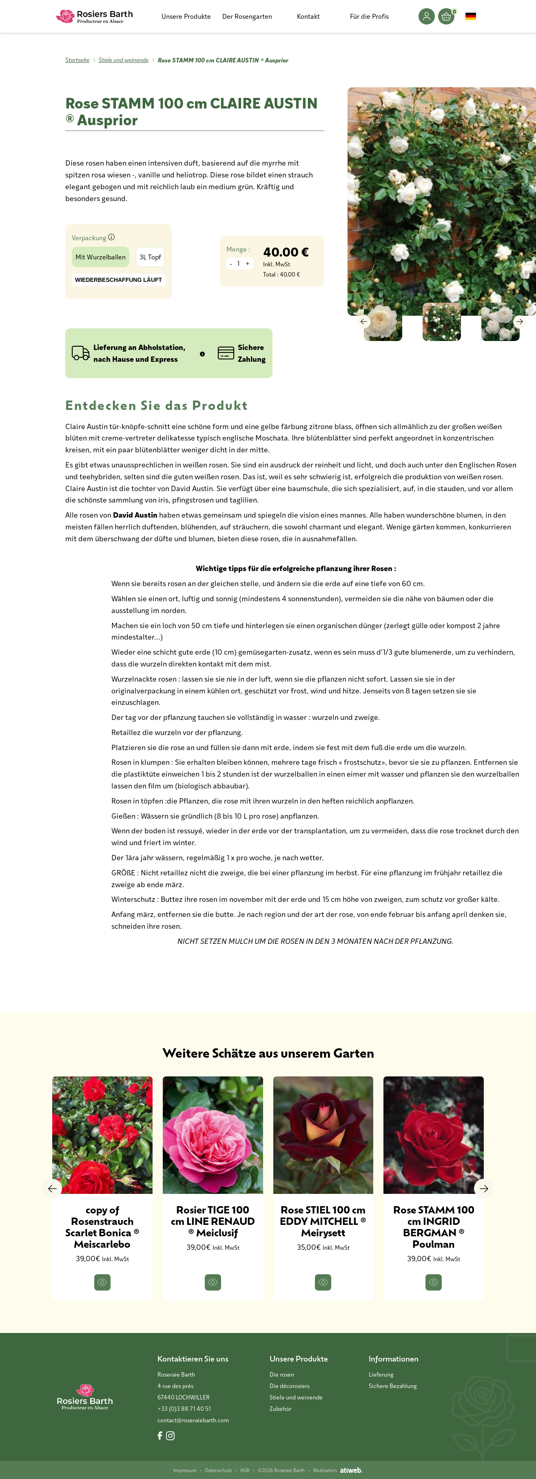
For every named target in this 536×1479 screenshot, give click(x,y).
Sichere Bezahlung (392, 1386)
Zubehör (280, 1409)
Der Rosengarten (247, 16)
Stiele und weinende (123, 60)
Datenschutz (218, 1470)
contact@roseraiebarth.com (193, 1420)
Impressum (185, 1470)
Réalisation (338, 1470)
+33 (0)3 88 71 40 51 (184, 1409)
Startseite (77, 60)
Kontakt (308, 16)
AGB (244, 1470)
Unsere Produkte (186, 16)
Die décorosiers (290, 1386)
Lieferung (381, 1374)
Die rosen (282, 1374)
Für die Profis (369, 16)
